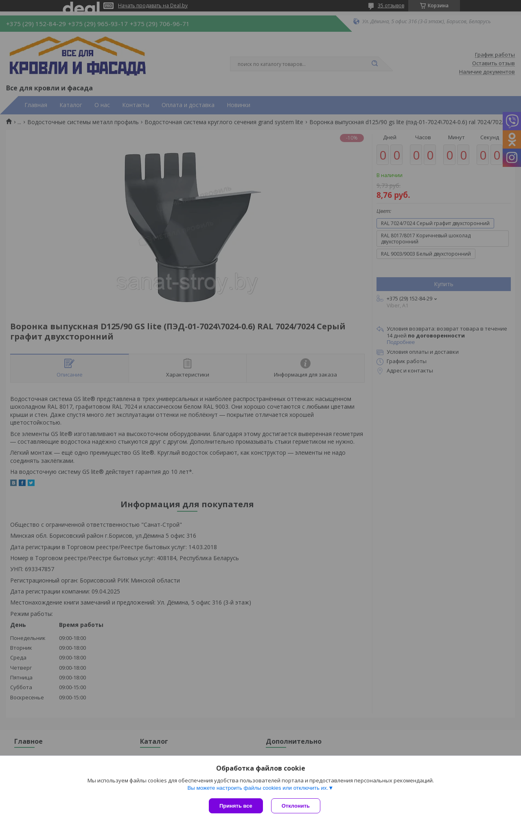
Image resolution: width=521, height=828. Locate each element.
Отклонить (296, 806)
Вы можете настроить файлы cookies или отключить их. (257, 788)
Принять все (235, 806)
